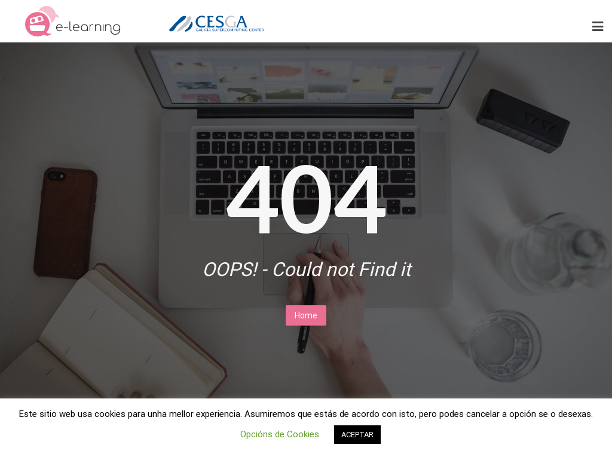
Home (306, 315)
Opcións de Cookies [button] (279, 434)
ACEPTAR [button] (357, 434)
